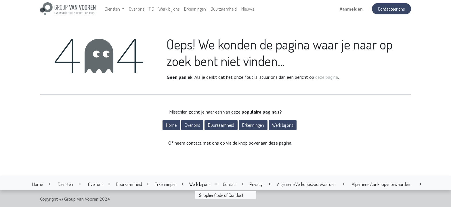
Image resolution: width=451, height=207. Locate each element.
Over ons (192, 125)
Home (171, 125)
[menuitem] (136, 9)
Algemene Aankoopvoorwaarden (381, 184)
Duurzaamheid (221, 125)
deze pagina (326, 77)
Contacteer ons (391, 9)
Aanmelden (351, 9)
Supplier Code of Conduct (221, 195)
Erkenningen (253, 125)
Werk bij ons (282, 125)
